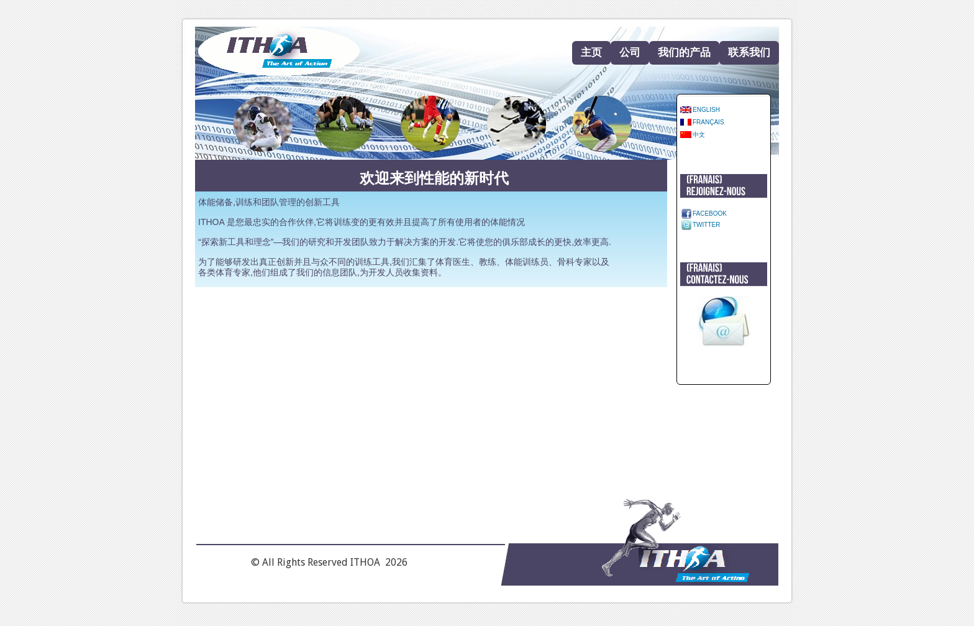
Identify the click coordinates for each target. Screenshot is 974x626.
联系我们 (749, 52)
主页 (591, 52)
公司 (629, 52)
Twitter (706, 224)
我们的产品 (684, 52)
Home (279, 51)
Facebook (710, 213)
